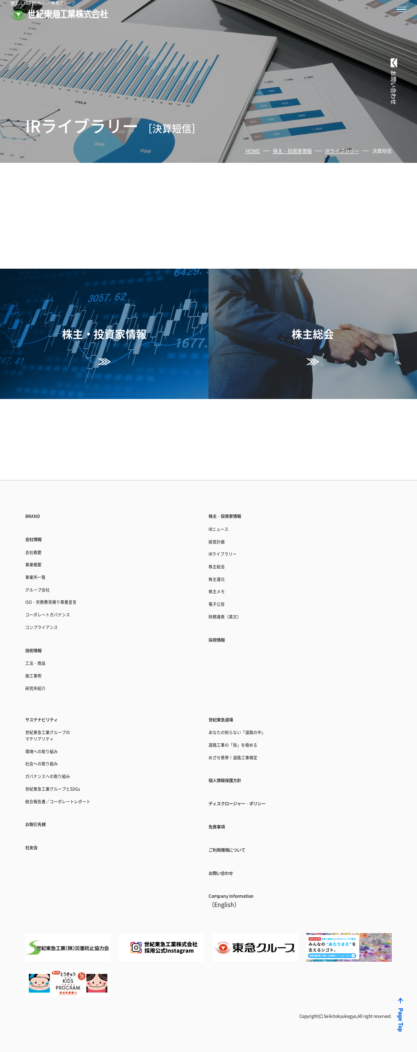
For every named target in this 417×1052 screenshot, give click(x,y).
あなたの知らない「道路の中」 (251, 701)
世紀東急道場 (228, 685)
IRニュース (223, 453)
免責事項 (221, 813)
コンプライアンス (49, 575)
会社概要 (37, 480)
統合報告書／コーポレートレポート (74, 790)
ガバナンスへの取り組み (58, 758)
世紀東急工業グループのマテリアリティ (58, 706)
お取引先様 (41, 817)
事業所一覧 (40, 512)
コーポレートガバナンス (58, 559)
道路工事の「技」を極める (245, 717)
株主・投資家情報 (292, 150)
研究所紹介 (40, 650)
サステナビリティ (51, 685)
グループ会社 (43, 528)
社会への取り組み (49, 743)
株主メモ (220, 533)
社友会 (35, 843)
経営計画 (220, 469)
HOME (253, 150)
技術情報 (38, 602)
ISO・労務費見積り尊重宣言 (63, 543)
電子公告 (220, 549)
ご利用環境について (237, 839)
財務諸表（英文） (232, 565)
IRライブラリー (342, 150)
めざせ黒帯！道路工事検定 (245, 733)
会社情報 (38, 464)
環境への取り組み (49, 727)
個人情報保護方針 (234, 759)
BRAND (36, 437)
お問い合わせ (228, 866)
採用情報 (221, 591)
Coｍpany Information (243, 898)
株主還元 (220, 517)
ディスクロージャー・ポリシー (254, 786)
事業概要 (37, 496)
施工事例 (37, 634)
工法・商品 (40, 618)
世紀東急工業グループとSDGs (66, 774)
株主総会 (220, 501)
